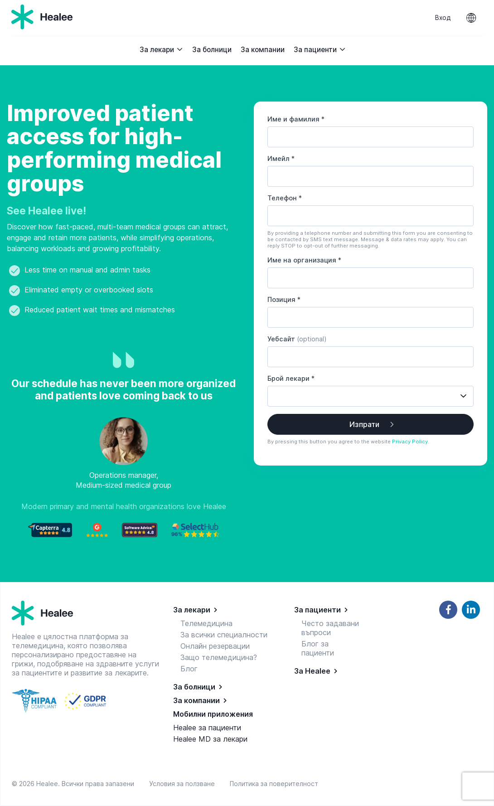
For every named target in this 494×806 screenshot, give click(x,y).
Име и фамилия (295, 119)
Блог (189, 668)
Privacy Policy (410, 441)
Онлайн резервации (215, 646)
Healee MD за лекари (210, 738)
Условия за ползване (183, 783)
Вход (442, 17)
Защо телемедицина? (218, 657)
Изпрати (364, 424)
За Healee (312, 670)
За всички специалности (223, 634)
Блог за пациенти (317, 648)
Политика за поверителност (274, 783)
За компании (263, 49)
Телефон (284, 198)
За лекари (161, 49)
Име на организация (304, 260)
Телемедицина (206, 623)
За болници (212, 49)
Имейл (281, 158)
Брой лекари (291, 378)
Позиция (283, 299)
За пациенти (320, 49)
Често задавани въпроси (330, 628)
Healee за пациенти (207, 727)
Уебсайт (297, 339)
